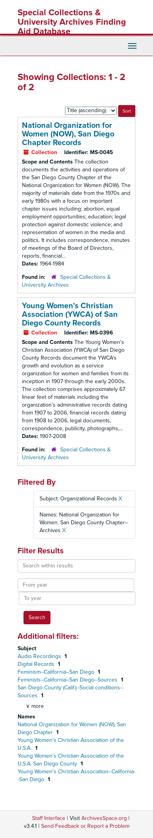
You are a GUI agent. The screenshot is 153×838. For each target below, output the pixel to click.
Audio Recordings (40, 656)
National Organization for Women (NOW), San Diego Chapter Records (68, 134)
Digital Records (37, 664)
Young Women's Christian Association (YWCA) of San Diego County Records (70, 314)
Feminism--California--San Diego (57, 672)
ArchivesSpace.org (104, 818)
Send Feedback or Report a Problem (85, 826)
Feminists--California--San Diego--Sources (68, 679)
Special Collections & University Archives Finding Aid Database (72, 21)
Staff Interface (48, 818)
